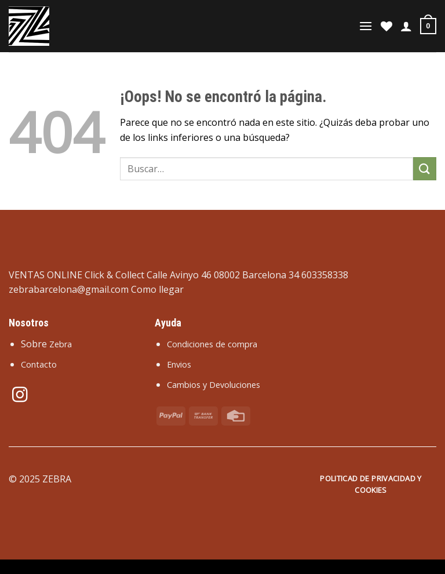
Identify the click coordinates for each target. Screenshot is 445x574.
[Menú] (366, 26)
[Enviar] (424, 168)
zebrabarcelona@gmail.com (69, 289)
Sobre (46, 343)
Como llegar (157, 289)
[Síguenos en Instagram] (19, 396)
